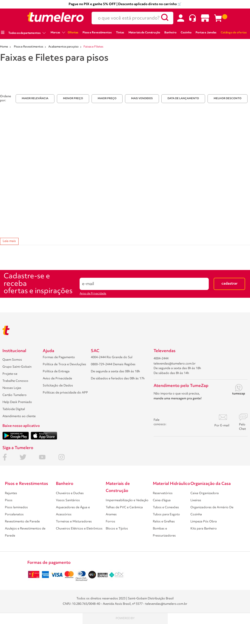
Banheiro (170, 32)
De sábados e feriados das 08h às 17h (118, 378)
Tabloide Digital (13, 409)
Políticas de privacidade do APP (65, 392)
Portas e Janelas (206, 32)
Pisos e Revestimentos (97, 32)
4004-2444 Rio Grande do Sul (111, 357)
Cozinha (186, 32)
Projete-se (9, 373)
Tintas (120, 32)
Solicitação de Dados (58, 385)
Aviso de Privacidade (93, 293)
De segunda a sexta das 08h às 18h (115, 371)
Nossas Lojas (11, 388)
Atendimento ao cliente (19, 416)
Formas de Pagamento (59, 357)
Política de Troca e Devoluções (64, 364)
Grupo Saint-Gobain (16, 366)
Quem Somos (12, 359)
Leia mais (9, 241)
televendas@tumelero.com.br (175, 363)
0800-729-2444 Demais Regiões (113, 364)
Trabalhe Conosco (15, 381)
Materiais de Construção (144, 32)
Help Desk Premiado (17, 402)
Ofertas (73, 32)
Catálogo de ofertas (234, 32)
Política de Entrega (56, 371)
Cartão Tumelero (14, 395)
